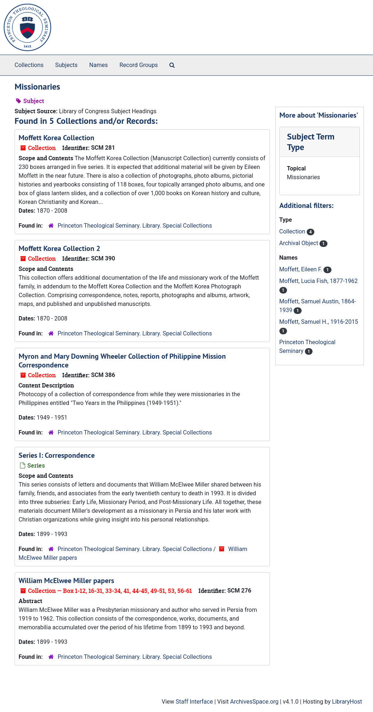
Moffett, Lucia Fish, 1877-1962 (318, 281)
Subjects (66, 65)
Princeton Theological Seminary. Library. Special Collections (135, 225)
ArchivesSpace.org (254, 701)
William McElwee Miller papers (66, 580)
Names (98, 65)
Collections (29, 65)
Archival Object (299, 243)
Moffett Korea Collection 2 (59, 248)
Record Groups (138, 65)
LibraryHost (347, 701)
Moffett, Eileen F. (301, 269)
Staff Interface (194, 701)
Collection (293, 231)
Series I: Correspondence (57, 455)
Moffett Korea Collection (56, 137)
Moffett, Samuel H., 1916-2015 (318, 321)
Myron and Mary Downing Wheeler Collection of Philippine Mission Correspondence (122, 360)
